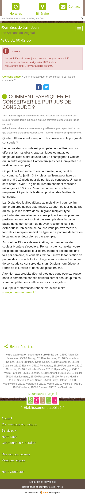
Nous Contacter (13, 471)
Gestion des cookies (16, 454)
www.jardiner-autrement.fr (19, 292)
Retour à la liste (21, 347)
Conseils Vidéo (11, 76)
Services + (9, 430)
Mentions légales (14, 460)
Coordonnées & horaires (19, 443)
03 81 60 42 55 (16, 40)
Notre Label (10, 436)
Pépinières (20, 31)
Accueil (7, 418)
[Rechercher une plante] (39, 18)
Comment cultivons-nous (19, 424)
